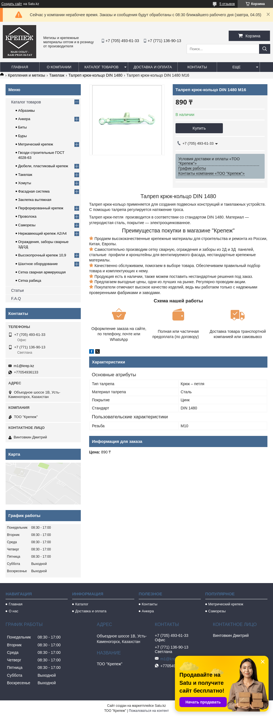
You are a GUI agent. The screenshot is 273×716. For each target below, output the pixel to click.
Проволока (27, 216)
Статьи (17, 290)
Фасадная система (34, 191)
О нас (13, 611)
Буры (22, 136)
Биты (22, 127)
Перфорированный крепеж (40, 208)
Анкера (24, 119)
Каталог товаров (101, 67)
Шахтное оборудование (38, 264)
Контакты (197, 67)
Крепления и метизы (26, 75)
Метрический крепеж (35, 144)
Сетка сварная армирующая (42, 272)
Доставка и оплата (153, 67)
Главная (19, 67)
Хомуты (24, 183)
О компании (59, 67)
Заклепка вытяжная (34, 200)
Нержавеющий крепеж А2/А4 (42, 233)
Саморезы (26, 225)
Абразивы (26, 110)
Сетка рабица (29, 280)
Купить (199, 128)
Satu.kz (160, 706)
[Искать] (264, 49)
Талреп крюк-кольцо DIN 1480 (96, 75)
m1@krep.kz (24, 366)
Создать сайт (11, 4)
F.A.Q (16, 298)
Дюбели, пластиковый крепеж (43, 166)
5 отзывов (227, 4)
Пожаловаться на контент (149, 711)
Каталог (81, 604)
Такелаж (57, 75)
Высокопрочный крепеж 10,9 (42, 255)
